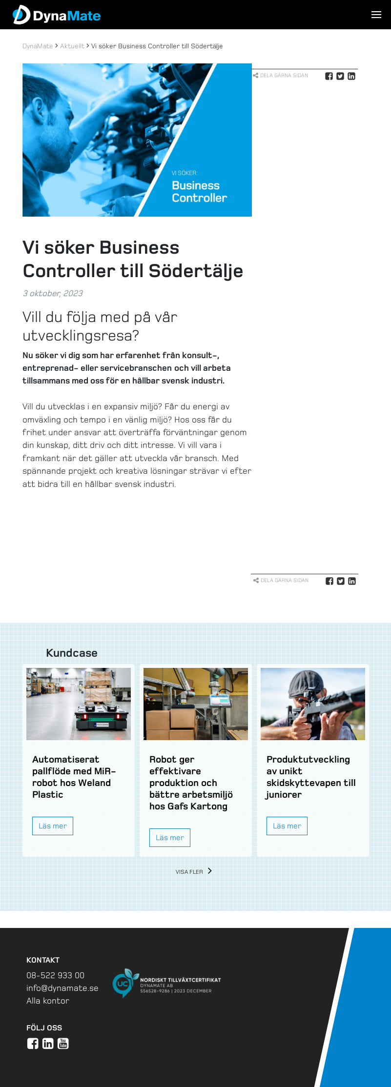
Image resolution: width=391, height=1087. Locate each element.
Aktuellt (72, 46)
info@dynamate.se (62, 988)
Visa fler (195, 872)
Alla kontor (47, 1001)
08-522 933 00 (55, 975)
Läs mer (53, 826)
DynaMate (37, 46)
